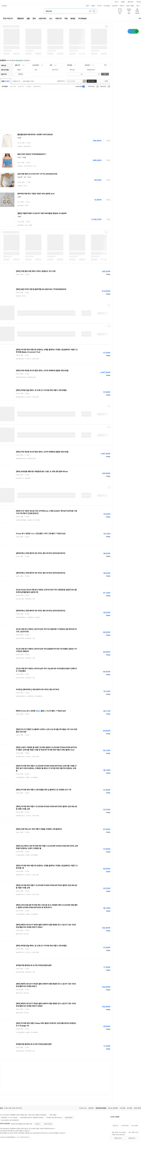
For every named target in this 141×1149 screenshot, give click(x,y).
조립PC (93, 6)
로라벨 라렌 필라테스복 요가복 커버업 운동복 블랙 (33, 965)
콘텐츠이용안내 (48, 1124)
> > (26, 166)
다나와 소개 (82, 1108)
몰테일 (123, 2)
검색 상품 (28, 81)
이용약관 (91, 1108)
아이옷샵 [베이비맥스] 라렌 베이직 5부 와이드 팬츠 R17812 (37, 689)
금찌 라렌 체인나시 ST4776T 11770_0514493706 (37, 174)
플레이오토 (130, 2)
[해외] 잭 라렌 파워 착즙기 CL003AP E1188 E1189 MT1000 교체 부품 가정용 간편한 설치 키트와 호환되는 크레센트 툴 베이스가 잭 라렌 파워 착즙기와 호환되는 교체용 (46, 768)
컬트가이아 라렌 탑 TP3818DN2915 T (31, 154)
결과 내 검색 (91, 81)
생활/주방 (17, 65)
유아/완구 (87, 65)
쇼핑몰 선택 (61, 81)
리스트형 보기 (98, 81)
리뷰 (66, 18)
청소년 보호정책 (113, 1108)
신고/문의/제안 (125, 1125)
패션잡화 (69, 65)
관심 (29, 143)
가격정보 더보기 (102, 140)
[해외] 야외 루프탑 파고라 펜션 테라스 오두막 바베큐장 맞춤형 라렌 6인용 (42, 370)
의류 (51, 65)
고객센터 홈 (115, 1125)
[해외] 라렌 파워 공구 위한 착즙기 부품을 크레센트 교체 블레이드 (39, 829)
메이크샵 (138, 2)
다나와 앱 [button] (4, 6)
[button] (119, 11)
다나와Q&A (82, 18)
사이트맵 (122, 1108)
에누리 (116, 2)
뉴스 (50, 18)
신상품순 (28, 86)
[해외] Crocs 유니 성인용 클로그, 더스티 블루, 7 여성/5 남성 (41, 711)
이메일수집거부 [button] (118, 1138)
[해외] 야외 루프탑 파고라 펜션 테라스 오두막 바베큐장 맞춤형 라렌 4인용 (42, 452)
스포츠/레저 (35, 65)
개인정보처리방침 (100, 1108)
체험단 (132, 6)
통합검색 (20, 18)
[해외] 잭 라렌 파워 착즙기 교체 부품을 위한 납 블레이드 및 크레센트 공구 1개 (43, 790)
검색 (105, 74)
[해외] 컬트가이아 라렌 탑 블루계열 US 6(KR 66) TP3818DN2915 (41, 289)
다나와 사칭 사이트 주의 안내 (13, 1108)
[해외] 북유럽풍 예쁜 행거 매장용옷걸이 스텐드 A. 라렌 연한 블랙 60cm (42, 471)
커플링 (19, 216)
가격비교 (16, 81)
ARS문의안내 (131, 1138)
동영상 (73, 18)
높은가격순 (21, 86)
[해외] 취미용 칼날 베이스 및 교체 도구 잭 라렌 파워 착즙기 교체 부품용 (41, 390)
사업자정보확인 (68, 1117)
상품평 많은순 (37, 86)
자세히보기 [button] (37, 1124)
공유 (138, 18)
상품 (28, 18)
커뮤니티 (122, 6)
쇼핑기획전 (114, 6)
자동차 (87, 6)
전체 (5, 81)
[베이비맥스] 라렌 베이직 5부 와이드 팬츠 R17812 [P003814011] (40, 553)
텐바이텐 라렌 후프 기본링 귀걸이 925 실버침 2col (35, 194)
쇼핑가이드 (42, 18)
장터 (34, 18)
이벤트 (128, 6)
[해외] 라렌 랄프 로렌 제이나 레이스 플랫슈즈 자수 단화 (35, 271)
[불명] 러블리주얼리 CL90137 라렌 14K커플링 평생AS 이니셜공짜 (41, 213)
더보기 (138, 6)
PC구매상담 (106, 6)
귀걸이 (19, 197)
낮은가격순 (13, 86)
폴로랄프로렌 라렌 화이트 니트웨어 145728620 (35, 134)
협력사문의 (137, 1108)
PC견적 (99, 6)
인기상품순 (5, 86)
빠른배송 (20, 74)
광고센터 (129, 1108)
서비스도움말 (134, 1125)
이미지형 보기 (101, 81)
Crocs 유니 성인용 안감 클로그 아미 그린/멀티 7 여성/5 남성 (40, 533)
